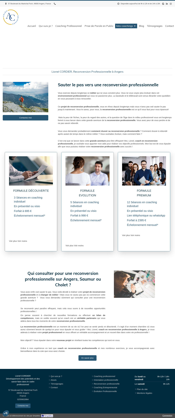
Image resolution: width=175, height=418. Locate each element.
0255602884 (23, 399)
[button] (5, 413)
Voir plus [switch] (13, 241)
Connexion (167, 415)
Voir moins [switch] (22, 241)
